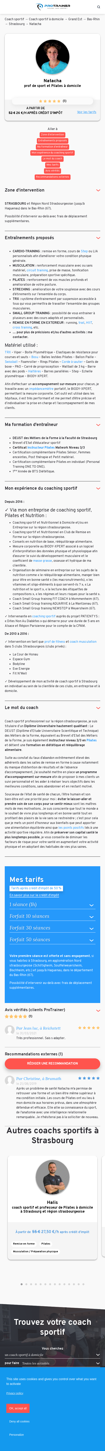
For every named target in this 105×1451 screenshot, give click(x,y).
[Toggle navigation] (6, 7)
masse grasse (42, 561)
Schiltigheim (43, 966)
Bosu (34, 357)
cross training (22, 328)
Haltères (34, 372)
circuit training (37, 271)
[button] (21, 1284)
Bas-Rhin (93, 19)
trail (81, 323)
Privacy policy (14, 1393)
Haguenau (54, 970)
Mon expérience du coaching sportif (41, 488)
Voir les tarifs (86, 112)
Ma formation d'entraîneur (31, 425)
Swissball (11, 362)
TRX (8, 353)
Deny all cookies (19, 1421)
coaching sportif (43, 617)
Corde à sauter (72, 362)
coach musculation (83, 642)
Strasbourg (17, 24)
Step (84, 251)
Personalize (16, 1434)
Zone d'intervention (24, 190)
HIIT (89, 323)
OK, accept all (18, 1408)
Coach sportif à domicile (46, 19)
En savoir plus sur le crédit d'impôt (34, 895)
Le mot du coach (21, 708)
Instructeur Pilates (41, 448)
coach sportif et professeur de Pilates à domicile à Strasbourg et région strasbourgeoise (52, 1207)
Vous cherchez (52, 1349)
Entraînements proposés (29, 238)
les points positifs (71, 828)
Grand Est (75, 19)
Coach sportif (14, 19)
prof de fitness (54, 642)
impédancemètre (41, 389)
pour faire (12, 1363)
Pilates (92, 741)
